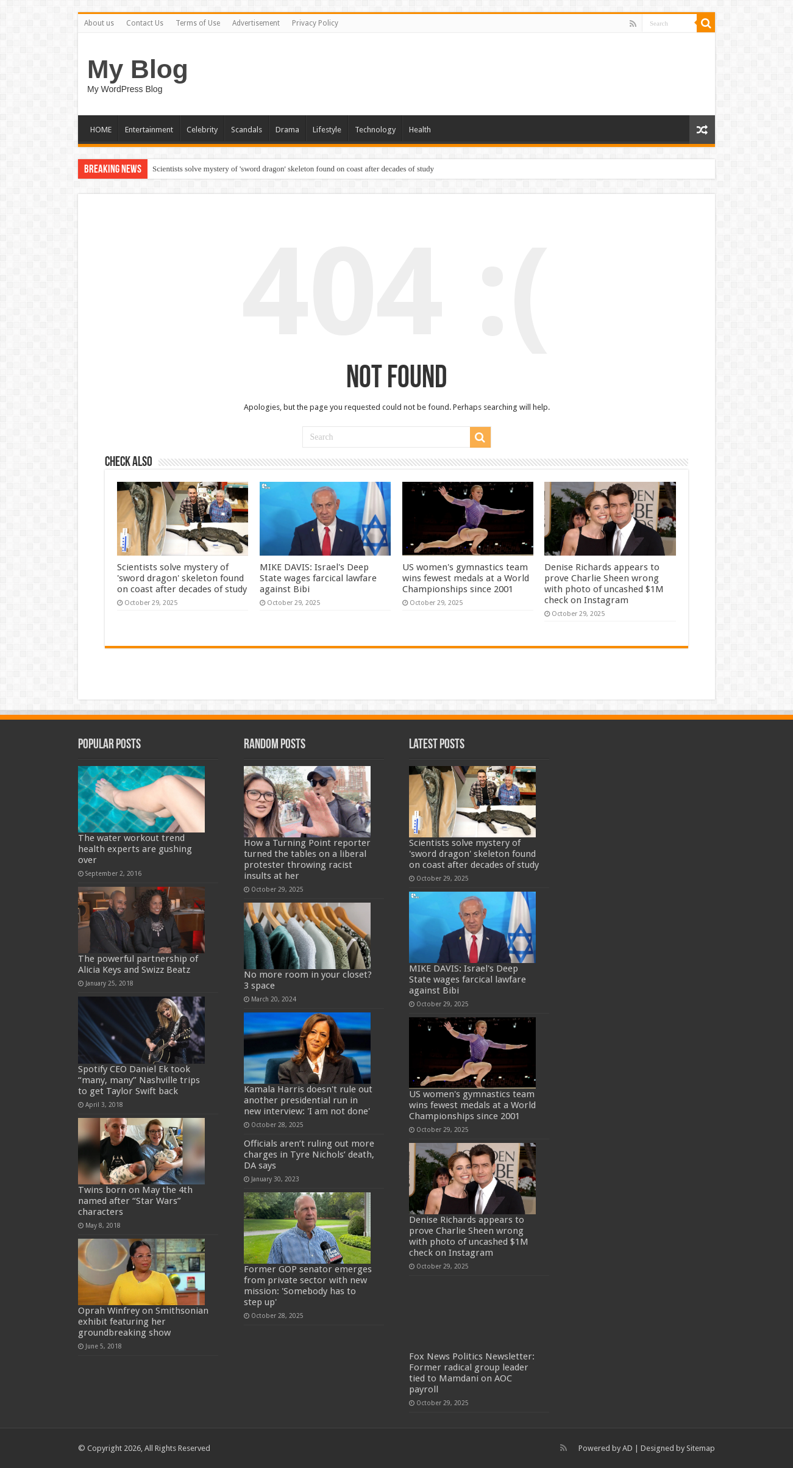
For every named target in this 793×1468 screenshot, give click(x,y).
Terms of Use (198, 23)
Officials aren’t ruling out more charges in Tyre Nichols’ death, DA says (309, 1154)
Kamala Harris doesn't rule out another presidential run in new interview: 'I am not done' (308, 1100)
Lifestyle (327, 129)
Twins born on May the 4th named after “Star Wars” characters (135, 1200)
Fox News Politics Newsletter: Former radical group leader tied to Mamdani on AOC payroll (472, 1373)
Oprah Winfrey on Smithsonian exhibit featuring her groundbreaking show (143, 1321)
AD (627, 1448)
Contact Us (144, 23)
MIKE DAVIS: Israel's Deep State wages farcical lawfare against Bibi (318, 578)
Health (420, 129)
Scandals (246, 129)
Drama (287, 129)
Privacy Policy (315, 23)
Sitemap (700, 1448)
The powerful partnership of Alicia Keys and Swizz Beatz (138, 964)
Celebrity (202, 129)
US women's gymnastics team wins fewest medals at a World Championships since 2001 (465, 578)
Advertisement (256, 23)
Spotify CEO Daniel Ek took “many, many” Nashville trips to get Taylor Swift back (139, 1080)
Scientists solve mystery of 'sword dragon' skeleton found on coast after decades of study (293, 168)
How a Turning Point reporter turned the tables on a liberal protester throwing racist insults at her (307, 859)
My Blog (137, 69)
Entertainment (149, 129)
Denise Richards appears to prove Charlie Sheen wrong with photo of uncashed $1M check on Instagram (604, 584)
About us (99, 23)
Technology (375, 129)
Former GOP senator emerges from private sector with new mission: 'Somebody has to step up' (308, 1286)
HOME (101, 129)
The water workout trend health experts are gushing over (135, 848)
